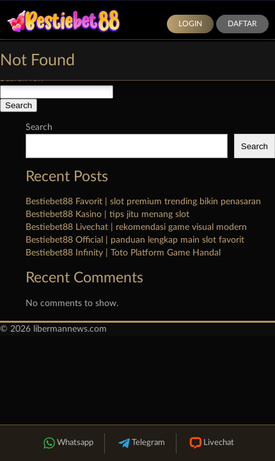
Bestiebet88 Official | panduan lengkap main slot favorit (135, 240)
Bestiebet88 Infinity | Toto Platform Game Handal (123, 252)
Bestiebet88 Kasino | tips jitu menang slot (107, 214)
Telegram (140, 443)
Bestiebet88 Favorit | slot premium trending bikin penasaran (143, 201)
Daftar (242, 24)
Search (39, 127)
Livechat (210, 443)
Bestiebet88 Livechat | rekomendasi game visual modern (136, 227)
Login (190, 24)
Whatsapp (67, 443)
